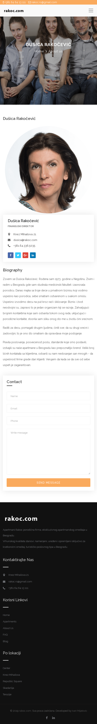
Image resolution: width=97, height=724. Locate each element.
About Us (8, 628)
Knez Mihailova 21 (24, 234)
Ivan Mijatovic (79, 710)
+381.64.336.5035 (24, 245)
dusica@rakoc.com (25, 240)
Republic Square (12, 681)
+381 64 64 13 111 (14, 2)
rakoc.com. (25, 710)
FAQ (5, 634)
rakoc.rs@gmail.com (42, 2)
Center (6, 668)
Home (39, 51)
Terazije (7, 694)
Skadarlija (8, 688)
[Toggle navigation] (91, 10)
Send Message (48, 482)
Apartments (9, 621)
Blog (5, 641)
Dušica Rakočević (23, 220)
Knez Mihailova (11, 674)
